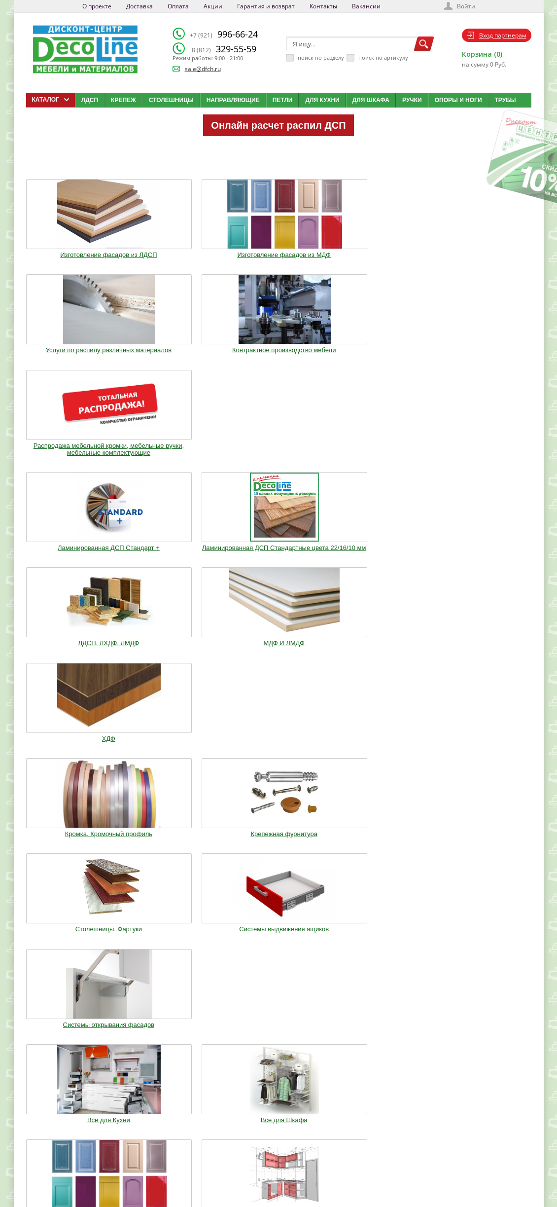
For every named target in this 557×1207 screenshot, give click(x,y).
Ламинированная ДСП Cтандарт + (72, 360)
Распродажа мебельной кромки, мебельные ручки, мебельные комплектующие (484, 256)
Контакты (323, 6)
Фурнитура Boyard (72, 754)
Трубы (505, 100)
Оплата (178, 6)
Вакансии (366, 6)
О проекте (96, 6)
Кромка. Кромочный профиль (72, 465)
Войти (466, 6)
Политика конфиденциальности (77, 1173)
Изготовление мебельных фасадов (278, 563)
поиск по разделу (321, 57)
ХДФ (484, 357)
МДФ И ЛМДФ (381, 357)
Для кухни (322, 100)
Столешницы (171, 100)
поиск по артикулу (383, 57)
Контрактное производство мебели (381, 252)
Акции (213, 6)
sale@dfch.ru (203, 69)
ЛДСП (89, 100)
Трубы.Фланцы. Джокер (175, 660)
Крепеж (123, 100)
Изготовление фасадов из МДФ (175, 252)
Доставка (139, 6)
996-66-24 (224, 34)
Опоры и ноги (458, 100)
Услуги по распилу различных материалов (278, 252)
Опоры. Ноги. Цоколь (484, 559)
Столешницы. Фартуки (278, 465)
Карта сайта (286, 1161)
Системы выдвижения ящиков (381, 465)
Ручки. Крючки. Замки (72, 660)
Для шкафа (370, 100)
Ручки (412, 100)
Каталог (281, 1124)
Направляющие (233, 100)
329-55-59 (224, 49)
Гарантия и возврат (266, 6)
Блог (277, 1136)
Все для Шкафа (175, 559)
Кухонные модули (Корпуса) (381, 559)
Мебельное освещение (382, 660)
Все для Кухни (72, 559)
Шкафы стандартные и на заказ (175, 758)
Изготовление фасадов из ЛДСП (72, 252)
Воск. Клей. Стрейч (278, 660)
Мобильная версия (56, 1183)
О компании (208, 1124)
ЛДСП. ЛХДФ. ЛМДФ (278, 357)
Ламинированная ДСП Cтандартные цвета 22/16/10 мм (175, 364)
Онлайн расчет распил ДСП (278, 125)
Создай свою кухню (295, 1173)
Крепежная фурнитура (175, 465)
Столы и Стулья (485, 660)
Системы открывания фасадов (484, 465)
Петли (283, 100)
